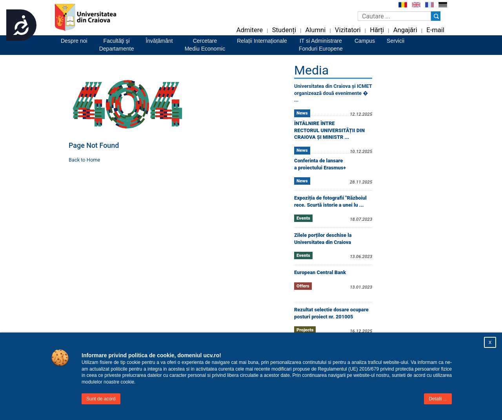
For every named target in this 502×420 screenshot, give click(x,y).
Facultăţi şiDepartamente (116, 45)
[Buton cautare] (435, 16)
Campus (365, 41)
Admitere (249, 30)
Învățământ (159, 41)
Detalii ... (438, 399)
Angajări (405, 30)
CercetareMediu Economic (205, 45)
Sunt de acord (101, 399)
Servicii (395, 41)
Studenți (284, 30)
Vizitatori (348, 30)
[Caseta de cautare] (394, 16)
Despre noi (74, 41)
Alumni (315, 30)
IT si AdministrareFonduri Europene (321, 45)
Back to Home (84, 160)
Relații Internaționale (262, 41)
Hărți (377, 30)
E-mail (435, 30)
